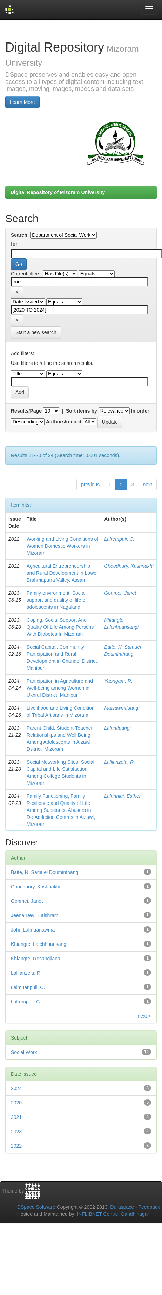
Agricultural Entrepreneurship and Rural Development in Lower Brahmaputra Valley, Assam (62, 573)
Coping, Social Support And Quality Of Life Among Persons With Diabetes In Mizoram (60, 627)
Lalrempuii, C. (119, 539)
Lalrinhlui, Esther (122, 796)
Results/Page (26, 411)
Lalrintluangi (117, 728)
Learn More (22, 102)
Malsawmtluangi (121, 708)
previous (90, 484)
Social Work (24, 1052)
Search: (20, 235)
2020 (16, 1103)
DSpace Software (36, 1207)
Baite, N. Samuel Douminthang (44, 872)
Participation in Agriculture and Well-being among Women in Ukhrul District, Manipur (60, 688)
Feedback (149, 1207)
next (147, 484)
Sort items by (81, 411)
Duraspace (122, 1207)
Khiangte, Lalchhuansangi (39, 944)
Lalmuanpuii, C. (28, 987)
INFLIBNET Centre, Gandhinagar (112, 1214)
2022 (16, 1146)
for (14, 244)
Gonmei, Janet (120, 593)
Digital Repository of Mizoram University (58, 192)
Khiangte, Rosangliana (35, 958)
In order (140, 411)
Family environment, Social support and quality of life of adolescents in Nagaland (57, 600)
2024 (16, 1088)
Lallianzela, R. (119, 762)
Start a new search (35, 332)
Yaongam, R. (118, 681)
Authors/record (63, 422)
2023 (16, 1131)
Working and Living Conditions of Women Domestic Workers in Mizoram (62, 546)
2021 (16, 1117)
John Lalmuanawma (33, 930)
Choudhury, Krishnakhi (129, 566)
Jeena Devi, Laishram (34, 915)
